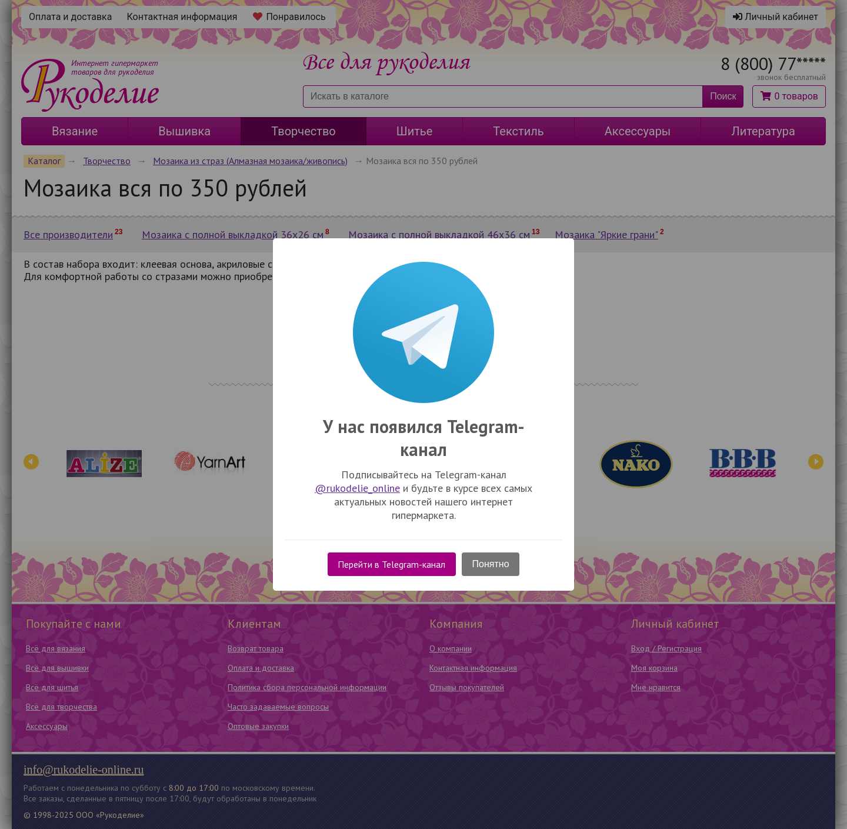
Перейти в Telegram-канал (391, 564)
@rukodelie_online (357, 488)
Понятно (490, 564)
